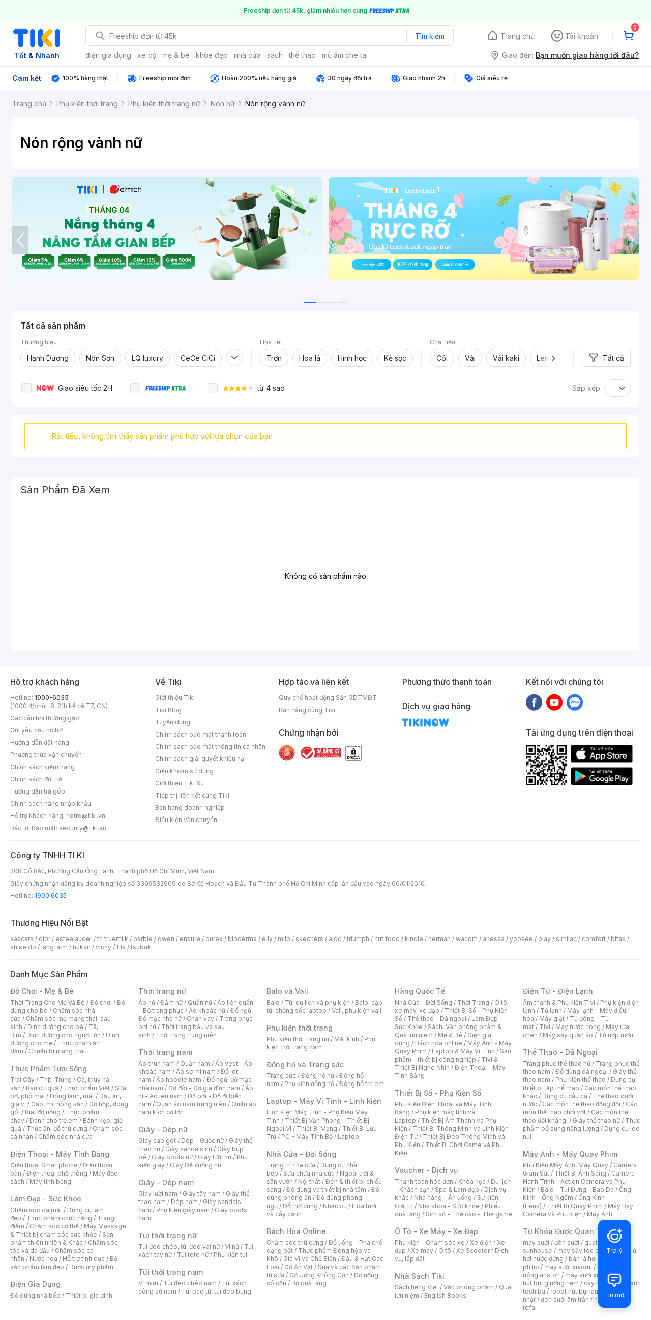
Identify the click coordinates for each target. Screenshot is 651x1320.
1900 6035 (51, 895)
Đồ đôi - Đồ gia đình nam (204, 1088)
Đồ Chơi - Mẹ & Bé (42, 991)
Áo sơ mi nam (196, 1071)
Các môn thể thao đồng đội (581, 1104)
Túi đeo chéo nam (190, 1283)
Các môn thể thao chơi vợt (580, 1108)
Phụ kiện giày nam (183, 1210)
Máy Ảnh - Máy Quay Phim (570, 1154)
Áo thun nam (156, 1063)
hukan (82, 947)
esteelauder (73, 939)
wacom (467, 939)
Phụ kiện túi (230, 1254)
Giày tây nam (202, 1193)
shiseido (23, 947)
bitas (618, 939)
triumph (358, 939)
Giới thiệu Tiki (175, 697)
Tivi (544, 1027)
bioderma (242, 939)
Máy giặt (552, 1018)
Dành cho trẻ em (53, 1120)
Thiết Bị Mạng (317, 1128)
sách (275, 55)
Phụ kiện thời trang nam (321, 1043)
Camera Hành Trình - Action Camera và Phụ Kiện (579, 1181)
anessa (494, 939)
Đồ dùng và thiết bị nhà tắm (326, 1189)
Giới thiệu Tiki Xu (179, 783)
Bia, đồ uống (43, 1112)
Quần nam (195, 1063)
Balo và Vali (287, 991)
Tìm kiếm (430, 36)
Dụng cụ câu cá (564, 1096)
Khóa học (472, 1181)
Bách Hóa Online (296, 1231)
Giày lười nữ (214, 1157)
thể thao (302, 55)
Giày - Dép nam (166, 1182)
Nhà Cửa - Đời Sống (301, 1154)
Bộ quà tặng (309, 1283)
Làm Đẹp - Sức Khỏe (45, 1198)
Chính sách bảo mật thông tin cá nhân (210, 746)
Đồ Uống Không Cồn (319, 1275)
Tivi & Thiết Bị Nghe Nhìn (446, 1063)
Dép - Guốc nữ (202, 1141)
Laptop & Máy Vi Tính (463, 1051)
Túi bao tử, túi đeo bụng (216, 1291)
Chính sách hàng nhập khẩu (50, 803)
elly (267, 939)
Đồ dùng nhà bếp (35, 1295)
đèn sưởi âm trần (565, 1299)
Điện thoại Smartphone (44, 1165)
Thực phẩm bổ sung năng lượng (581, 1124)
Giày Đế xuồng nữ (195, 1165)
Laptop (348, 1136)
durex (214, 939)
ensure (190, 939)
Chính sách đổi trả (36, 779)
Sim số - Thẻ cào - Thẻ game (469, 1214)
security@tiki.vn (82, 828)
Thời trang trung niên (186, 1035)
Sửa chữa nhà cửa (309, 1173)
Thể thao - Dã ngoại (436, 1018)
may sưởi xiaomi (568, 1267)
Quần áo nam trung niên (191, 1104)
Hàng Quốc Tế (420, 991)
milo (284, 939)
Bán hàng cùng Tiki (307, 710)
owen (166, 939)
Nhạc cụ (335, 1206)
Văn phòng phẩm (468, 1287)
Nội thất (309, 1181)
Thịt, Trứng (56, 1079)
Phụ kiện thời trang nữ (298, 1039)
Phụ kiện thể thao (580, 1079)
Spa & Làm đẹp (457, 1189)
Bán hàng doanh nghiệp (190, 807)
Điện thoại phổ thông (56, 1173)
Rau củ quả (42, 1088)
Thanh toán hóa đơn (424, 1181)
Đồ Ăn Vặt (298, 1267)
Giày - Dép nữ (163, 1129)
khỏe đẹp (212, 55)
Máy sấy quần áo (568, 1035)
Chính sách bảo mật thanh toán (200, 734)
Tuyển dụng (172, 722)
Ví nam (148, 1283)
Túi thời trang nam (170, 1272)
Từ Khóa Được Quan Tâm (567, 1231)
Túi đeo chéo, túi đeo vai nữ (179, 1246)
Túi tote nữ (193, 1254)
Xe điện (481, 1242)
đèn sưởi (566, 1242)
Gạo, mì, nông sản (57, 1104)
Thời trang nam (165, 1052)
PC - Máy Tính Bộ (307, 1136)
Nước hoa (43, 1259)
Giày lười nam (157, 1193)
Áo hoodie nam (178, 1079)
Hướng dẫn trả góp (37, 791)
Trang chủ (517, 36)
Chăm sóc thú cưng (295, 1242)
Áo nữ (146, 1002)
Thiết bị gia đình (89, 1295)
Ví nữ (232, 1246)
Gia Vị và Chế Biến (309, 1259)
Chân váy (200, 1018)
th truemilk (112, 939)
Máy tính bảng (50, 1181)
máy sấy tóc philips (586, 1250)
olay (544, 939)
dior (44, 939)
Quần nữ (200, 1002)
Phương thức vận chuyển (46, 754)
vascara (22, 939)
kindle (414, 939)
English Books (445, 1295)
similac (566, 939)
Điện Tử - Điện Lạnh (558, 991)
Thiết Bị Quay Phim (575, 1206)
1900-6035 (52, 697)
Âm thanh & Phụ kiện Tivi (559, 1002)
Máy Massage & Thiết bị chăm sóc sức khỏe (68, 1230)
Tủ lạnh (551, 1010)
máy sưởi (536, 1242)
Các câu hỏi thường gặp (44, 718)
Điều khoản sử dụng (184, 771)
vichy (103, 947)
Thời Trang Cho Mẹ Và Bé (47, 1002)
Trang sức (281, 1075)
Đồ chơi (101, 1002)
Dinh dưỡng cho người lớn (63, 1035)
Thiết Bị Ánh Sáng (580, 1173)
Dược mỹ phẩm (91, 1267)
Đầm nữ (171, 1002)
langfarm (54, 947)
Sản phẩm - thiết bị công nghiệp (453, 1055)
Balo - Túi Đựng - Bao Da (577, 1189)
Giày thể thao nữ (596, 1120)
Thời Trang (473, 1002)
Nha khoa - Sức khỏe (449, 1206)
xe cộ (146, 55)
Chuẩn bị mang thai (56, 1051)
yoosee (521, 939)
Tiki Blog (168, 710)
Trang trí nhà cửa (291, 1165)
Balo (273, 1002)
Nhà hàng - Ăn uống (443, 1197)
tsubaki (142, 947)
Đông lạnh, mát (72, 1096)
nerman (439, 939)
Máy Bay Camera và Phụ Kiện (578, 1210)
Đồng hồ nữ (317, 1075)
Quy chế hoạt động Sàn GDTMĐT (328, 697)
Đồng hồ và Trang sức (305, 1064)
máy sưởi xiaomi (589, 1275)
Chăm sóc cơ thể (54, 1226)
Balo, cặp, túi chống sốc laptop (325, 1006)
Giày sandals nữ (188, 1149)
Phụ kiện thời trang (300, 1027)
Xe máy (422, 1250)
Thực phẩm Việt (87, 1088)
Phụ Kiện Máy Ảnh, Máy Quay (565, 1165)
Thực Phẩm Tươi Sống (48, 1068)
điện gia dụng (108, 55)
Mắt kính (346, 1039)
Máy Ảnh (599, 1214)
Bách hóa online (438, 1043)
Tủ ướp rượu (615, 1035)
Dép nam (184, 1202)
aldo (335, 939)
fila (121, 947)
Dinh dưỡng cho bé (55, 1027)
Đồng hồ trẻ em (361, 1084)
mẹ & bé (176, 55)
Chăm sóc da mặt (36, 1210)
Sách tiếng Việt (416, 1287)
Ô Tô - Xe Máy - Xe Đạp (436, 1231)
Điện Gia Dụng (35, 1284)
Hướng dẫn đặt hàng (39, 742)
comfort (594, 939)
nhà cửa (247, 55)
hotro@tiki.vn (85, 815)
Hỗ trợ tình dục (84, 1259)
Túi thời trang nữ (167, 1235)
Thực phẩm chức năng (59, 1218)
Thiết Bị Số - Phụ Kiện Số (438, 1093)
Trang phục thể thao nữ (556, 1063)
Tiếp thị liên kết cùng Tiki (192, 795)
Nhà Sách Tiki (420, 1276)
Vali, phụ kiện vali (356, 1010)
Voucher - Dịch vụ (426, 1170)
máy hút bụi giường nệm (577, 1279)
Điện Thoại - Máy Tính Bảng (59, 1154)
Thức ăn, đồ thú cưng (56, 1128)
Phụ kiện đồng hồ (309, 1084)
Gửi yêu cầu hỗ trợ (36, 730)
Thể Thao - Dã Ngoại (560, 1052)
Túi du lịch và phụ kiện (317, 1002)
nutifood (387, 939)
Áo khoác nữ (207, 1010)
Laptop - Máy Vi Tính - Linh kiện (324, 1101)
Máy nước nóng (578, 1027)
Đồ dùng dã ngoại (581, 1071)
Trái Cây (22, 1079)
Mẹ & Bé (450, 1035)
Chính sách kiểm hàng (42, 767)
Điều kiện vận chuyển (186, 820)
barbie (143, 939)
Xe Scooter (473, 1250)
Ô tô (444, 1250)
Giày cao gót (157, 1141)
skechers (309, 939)
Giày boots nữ (172, 1157)
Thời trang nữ (162, 991)
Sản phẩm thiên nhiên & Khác (61, 1238)
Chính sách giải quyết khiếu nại (200, 758)
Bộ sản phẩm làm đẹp (63, 1263)
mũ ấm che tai (345, 55)
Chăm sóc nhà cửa (65, 1136)
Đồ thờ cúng (300, 1206)
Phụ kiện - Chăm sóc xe (430, 1242)
